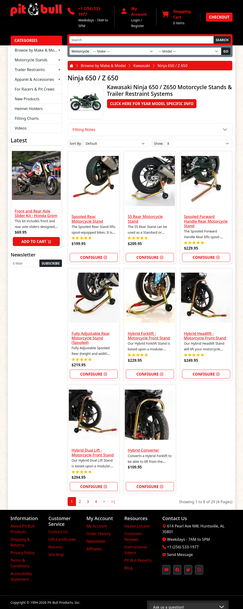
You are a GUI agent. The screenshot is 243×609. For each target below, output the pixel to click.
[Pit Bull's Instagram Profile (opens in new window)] (199, 570)
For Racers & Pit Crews (35, 89)
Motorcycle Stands (31, 60)
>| (113, 501)
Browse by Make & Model (37, 50)
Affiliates (94, 548)
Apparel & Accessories (34, 79)
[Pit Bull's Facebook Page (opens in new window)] (177, 570)
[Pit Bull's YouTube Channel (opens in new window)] (166, 570)
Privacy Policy (22, 552)
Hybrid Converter (143, 450)
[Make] (123, 51)
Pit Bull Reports (138, 560)
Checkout (219, 17)
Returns (55, 547)
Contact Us (58, 531)
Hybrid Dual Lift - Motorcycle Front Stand (93, 452)
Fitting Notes (84, 129)
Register (137, 26)
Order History (98, 533)
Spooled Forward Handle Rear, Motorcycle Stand (206, 221)
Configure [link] (93, 257)
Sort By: (76, 143)
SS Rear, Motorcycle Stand (145, 219)
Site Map (56, 554)
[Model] (188, 51)
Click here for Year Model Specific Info (152, 103)
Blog (128, 567)
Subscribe (51, 263)
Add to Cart (36, 241)
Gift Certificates (62, 539)
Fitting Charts (27, 118)
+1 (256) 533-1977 (183, 547)
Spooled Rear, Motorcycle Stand (87, 219)
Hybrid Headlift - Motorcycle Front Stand (205, 336)
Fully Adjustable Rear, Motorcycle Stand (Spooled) (91, 338)
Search (222, 40)
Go (225, 51)
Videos (21, 128)
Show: (158, 143)
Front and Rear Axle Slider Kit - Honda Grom (36, 213)
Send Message (180, 554)
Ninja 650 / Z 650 (172, 65)
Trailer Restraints (30, 69)
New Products (27, 99)
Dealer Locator (137, 526)
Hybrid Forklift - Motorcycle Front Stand (149, 336)
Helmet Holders (29, 108)
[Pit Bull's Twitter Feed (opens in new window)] (188, 570)
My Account (96, 526)
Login (135, 20)
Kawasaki (141, 65)
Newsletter (96, 541)
